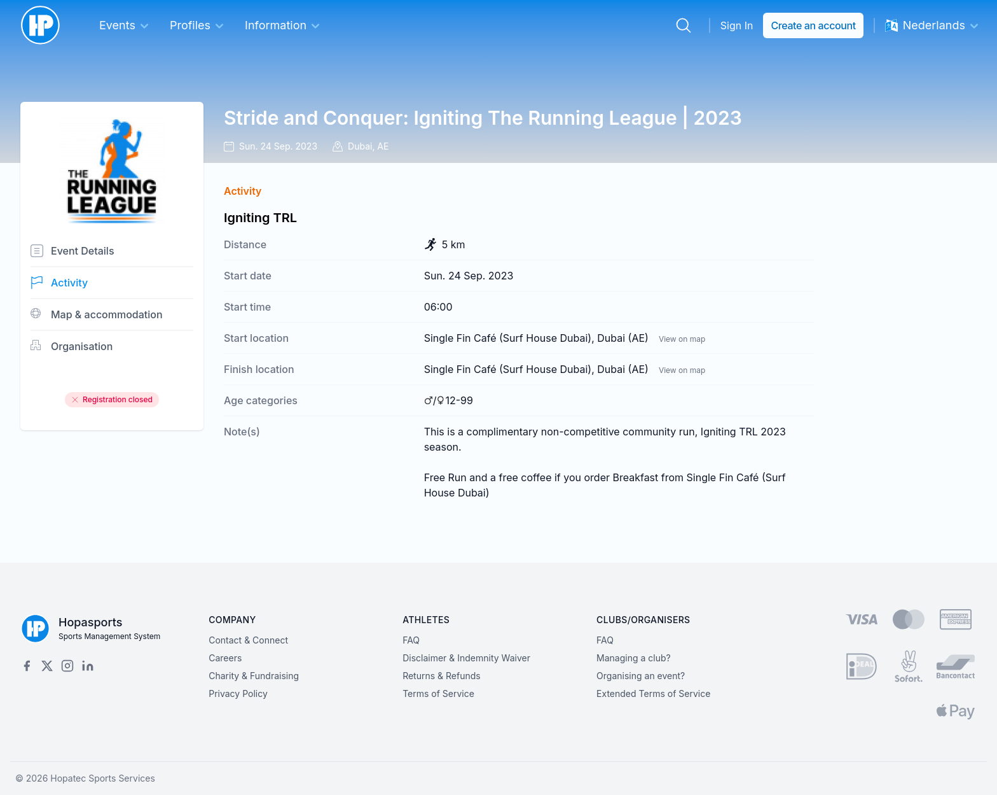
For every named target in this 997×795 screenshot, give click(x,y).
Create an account (813, 25)
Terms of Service (438, 693)
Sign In (736, 25)
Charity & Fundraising (254, 675)
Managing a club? (633, 657)
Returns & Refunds (441, 675)
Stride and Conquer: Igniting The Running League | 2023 (483, 117)
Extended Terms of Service (653, 693)
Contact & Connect (248, 640)
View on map (682, 339)
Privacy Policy (238, 693)
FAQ (411, 640)
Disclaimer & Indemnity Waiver (466, 657)
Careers (225, 657)
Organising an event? (640, 675)
